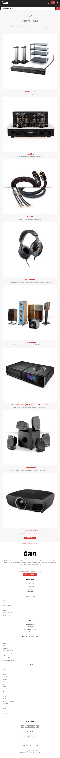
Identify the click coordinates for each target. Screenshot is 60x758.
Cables (30, 217)
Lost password (7, 608)
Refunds (5, 610)
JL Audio (5, 689)
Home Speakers (30, 342)
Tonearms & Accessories (9, 658)
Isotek (4, 696)
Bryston (5, 679)
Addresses (5, 603)
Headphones (30, 279)
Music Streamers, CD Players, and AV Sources (30, 405)
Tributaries (5, 703)
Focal (4, 669)
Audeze (4, 674)
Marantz (5, 708)
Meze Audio (6, 706)
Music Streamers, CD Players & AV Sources (15, 653)
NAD (4, 684)
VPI (3, 691)
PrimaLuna (5, 694)
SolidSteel (5, 713)
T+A (4, 681)
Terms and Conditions (8, 612)
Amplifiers (30, 154)
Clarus (4, 686)
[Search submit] (58, 8)
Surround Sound (30, 468)
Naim (4, 672)
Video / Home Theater (30, 530)
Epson (4, 711)
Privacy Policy (6, 615)
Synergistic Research (8, 701)
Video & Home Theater (10, 660)
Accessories (30, 91)
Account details (7, 605)
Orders (4, 600)
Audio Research (7, 677)
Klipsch (4, 698)
